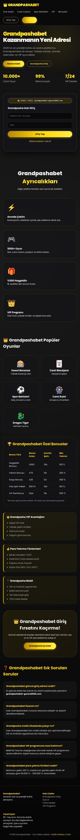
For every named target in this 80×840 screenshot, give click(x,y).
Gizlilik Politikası (58, 834)
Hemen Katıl (13, 63)
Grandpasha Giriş (39, 63)
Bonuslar (62, 11)
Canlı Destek (49, 802)
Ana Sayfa (8, 11)
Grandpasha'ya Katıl (40, 645)
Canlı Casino (23, 11)
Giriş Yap (10, 19)
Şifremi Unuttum (36, 141)
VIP (53, 11)
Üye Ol (29, 19)
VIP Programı (49, 805)
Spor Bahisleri (41, 11)
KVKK (68, 834)
